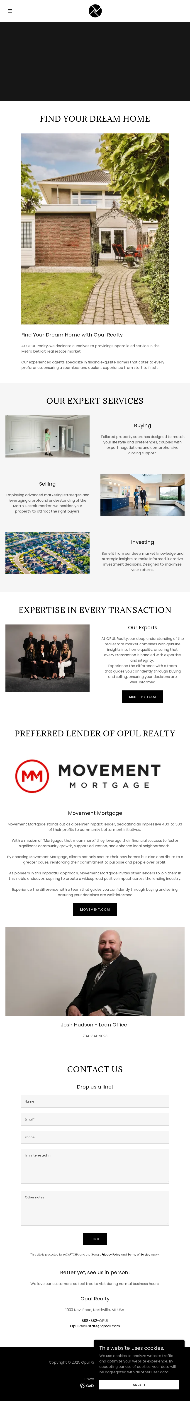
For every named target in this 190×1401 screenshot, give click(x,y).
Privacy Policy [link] (111, 1254)
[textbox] (95, 1101)
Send (95, 1239)
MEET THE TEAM (142, 696)
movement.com (95, 909)
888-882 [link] (89, 1320)
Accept (139, 1384)
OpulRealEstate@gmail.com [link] (95, 1326)
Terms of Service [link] (139, 1254)
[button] (18, 10)
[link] (95, 11)
